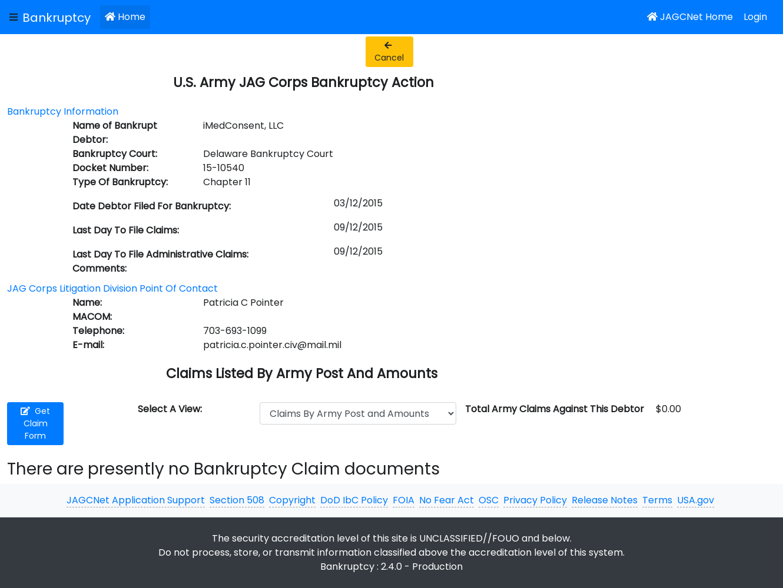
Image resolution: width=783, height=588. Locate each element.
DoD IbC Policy (354, 500)
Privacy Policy (535, 500)
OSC (489, 500)
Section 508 (237, 500)
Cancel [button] (389, 52)
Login (755, 17)
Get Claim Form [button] (35, 423)
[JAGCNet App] (58, 17)
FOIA (403, 500)
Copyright (292, 500)
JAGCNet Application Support (136, 500)
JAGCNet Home (690, 17)
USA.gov (695, 500)
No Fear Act (446, 500)
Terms (657, 500)
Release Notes (605, 500)
